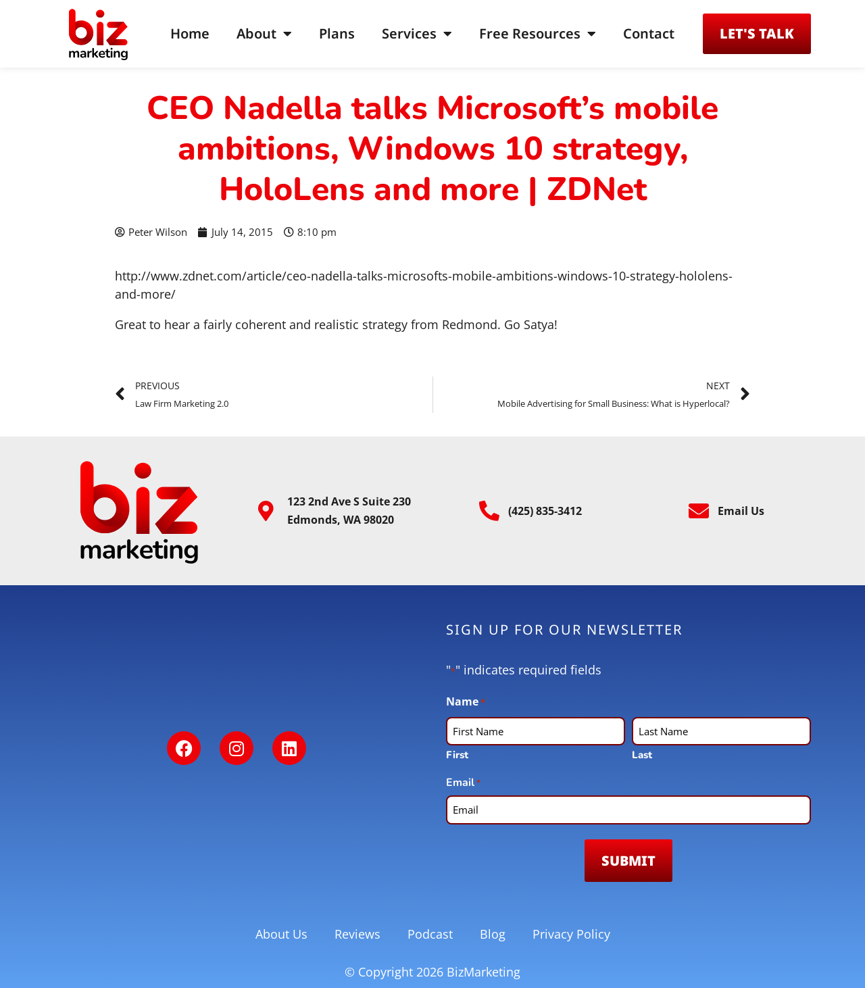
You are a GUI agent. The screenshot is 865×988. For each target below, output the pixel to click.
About (264, 33)
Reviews (357, 934)
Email (463, 783)
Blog (492, 934)
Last (642, 755)
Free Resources (537, 33)
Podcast (430, 934)
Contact (648, 33)
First (457, 755)
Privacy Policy (571, 934)
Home (189, 33)
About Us (281, 934)
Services (417, 33)
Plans (337, 33)
